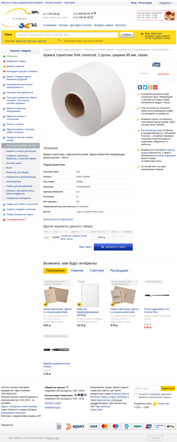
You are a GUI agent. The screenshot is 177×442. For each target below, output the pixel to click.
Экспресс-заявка (103, 25)
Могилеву (121, 397)
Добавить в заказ (113, 246)
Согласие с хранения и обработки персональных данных (155, 396)
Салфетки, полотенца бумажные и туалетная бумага (21, 157)
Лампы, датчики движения (19, 186)
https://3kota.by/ (102, 406)
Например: (10, 41)
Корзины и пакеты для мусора (21, 151)
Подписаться (168, 388)
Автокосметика (13, 181)
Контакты (120, 25)
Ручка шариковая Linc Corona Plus (156, 310)
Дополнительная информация (58, 219)
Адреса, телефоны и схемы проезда (19, 406)
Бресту (125, 393)
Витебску (94, 397)
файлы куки (53, 438)
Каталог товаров (20, 50)
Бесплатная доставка (151, 130)
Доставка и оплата (81, 25)
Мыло (9, 168)
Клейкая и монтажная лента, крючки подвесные (20, 192)
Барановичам (103, 400)
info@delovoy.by (52, 407)
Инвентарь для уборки (17, 172)
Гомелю (104, 397)
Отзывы (63, 25)
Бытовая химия (13, 163)
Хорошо (155, 438)
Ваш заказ (85, 246)
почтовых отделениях (165, 155)
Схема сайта (96, 409)
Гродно (112, 397)
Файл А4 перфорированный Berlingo (88, 312)
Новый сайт (161, 403)
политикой (155, 394)
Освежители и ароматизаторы (21, 177)
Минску (117, 393)
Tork (78, 172)
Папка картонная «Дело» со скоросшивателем (57, 310)
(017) (51, 14)
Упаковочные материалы (18, 198)
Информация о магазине (13, 413)
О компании (50, 25)
